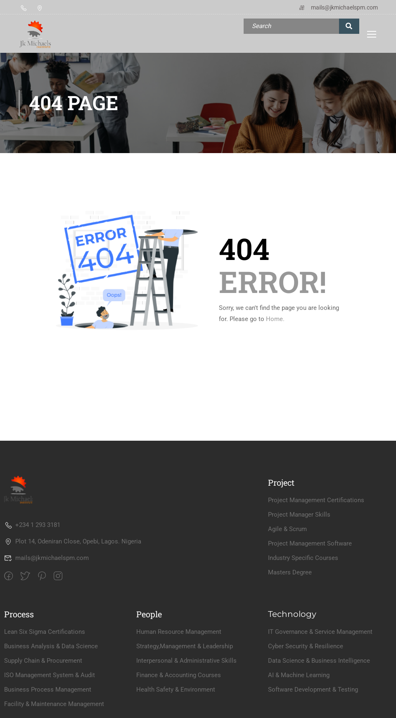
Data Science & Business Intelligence (319, 660)
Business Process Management (47, 689)
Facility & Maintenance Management (54, 704)
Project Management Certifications (316, 500)
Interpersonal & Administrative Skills (186, 660)
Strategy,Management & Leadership (184, 646)
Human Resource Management (178, 631)
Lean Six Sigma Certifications (44, 631)
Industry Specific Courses (303, 558)
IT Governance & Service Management (320, 631)
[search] (349, 26)
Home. (275, 319)
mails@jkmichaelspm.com (338, 7)
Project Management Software (310, 543)
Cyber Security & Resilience (305, 646)
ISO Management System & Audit (49, 675)
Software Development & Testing (313, 689)
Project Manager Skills (299, 514)
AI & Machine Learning (299, 675)
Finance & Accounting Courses (178, 675)
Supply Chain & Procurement (43, 660)
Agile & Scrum (287, 529)
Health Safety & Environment (175, 689)
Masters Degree (290, 572)
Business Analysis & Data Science (51, 646)
